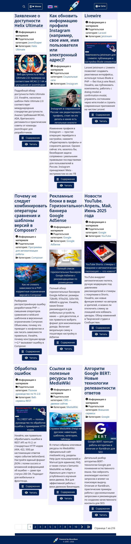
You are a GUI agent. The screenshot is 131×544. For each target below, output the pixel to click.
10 (75, 526)
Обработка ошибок (25, 371)
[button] (35, 6)
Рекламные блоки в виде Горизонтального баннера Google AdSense (67, 208)
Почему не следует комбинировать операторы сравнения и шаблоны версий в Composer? (30, 213)
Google (67, 237)
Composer (37, 257)
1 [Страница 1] (30, 526)
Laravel (102, 32)
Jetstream (107, 36)
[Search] (24, 6)
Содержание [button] (30, 138)
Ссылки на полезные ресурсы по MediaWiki (61, 376)
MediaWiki (72, 407)
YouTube (106, 236)
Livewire (92, 15)
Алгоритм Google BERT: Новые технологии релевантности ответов (99, 381)
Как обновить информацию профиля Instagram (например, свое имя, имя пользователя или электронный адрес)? (64, 37)
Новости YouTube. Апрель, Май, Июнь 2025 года (98, 205)
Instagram (72, 83)
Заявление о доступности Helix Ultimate (28, 20)
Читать (30, 144)
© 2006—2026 (68, 540)
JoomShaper (35, 42)
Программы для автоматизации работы (29, 251)
